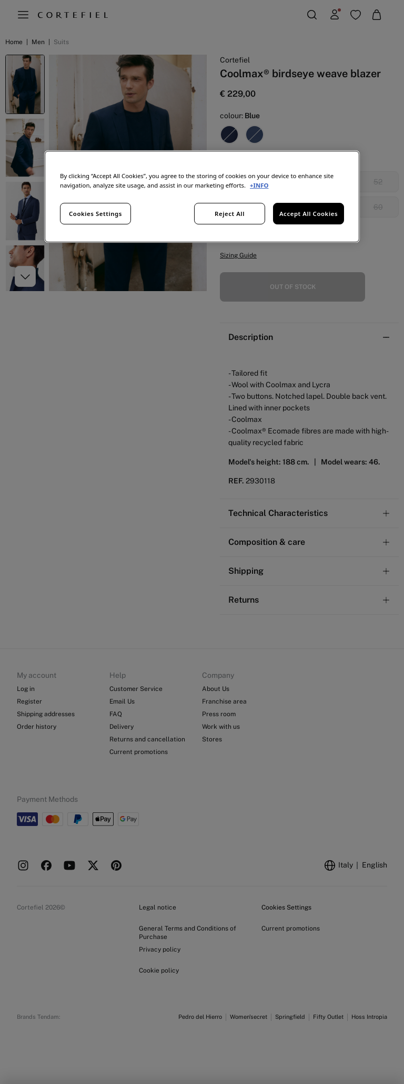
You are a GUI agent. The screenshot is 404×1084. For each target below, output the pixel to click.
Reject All (230, 214)
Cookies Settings (95, 214)
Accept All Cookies (308, 214)
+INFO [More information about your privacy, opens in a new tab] (259, 185)
